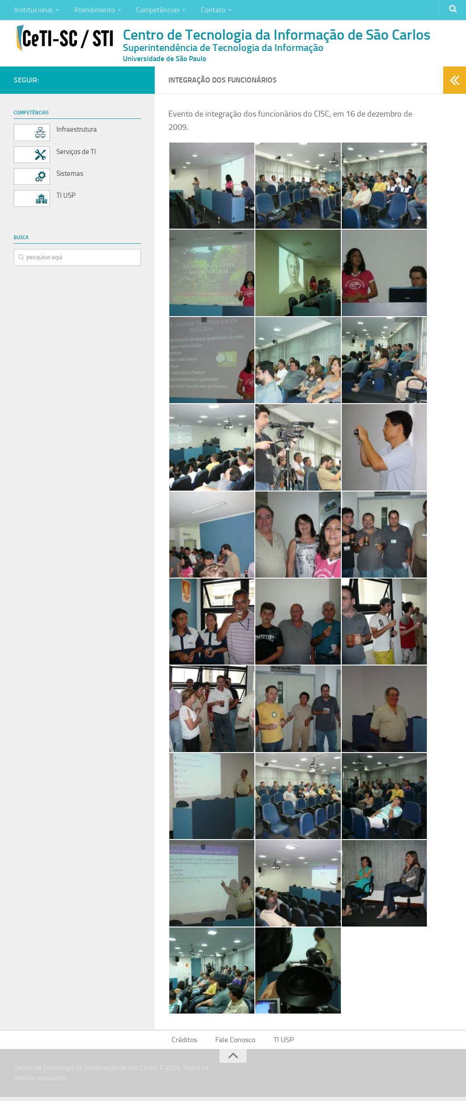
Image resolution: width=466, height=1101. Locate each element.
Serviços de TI (76, 154)
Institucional (32, 11)
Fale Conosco (236, 1043)
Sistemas (69, 176)
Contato (205, 11)
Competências (152, 11)
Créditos (186, 1043)
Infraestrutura (76, 132)
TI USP (66, 198)
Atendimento (91, 11)
